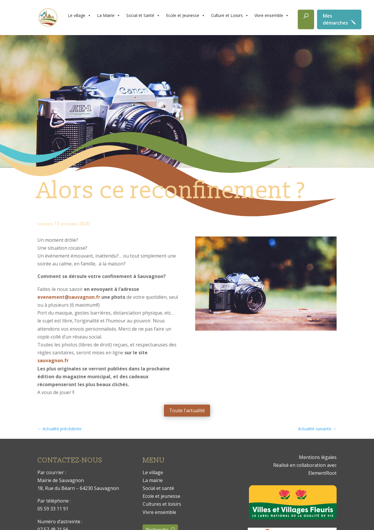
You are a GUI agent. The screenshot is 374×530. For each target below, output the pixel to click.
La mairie (153, 480)
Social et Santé (143, 15)
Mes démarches (335, 19)
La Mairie (108, 15)
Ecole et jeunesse (161, 496)
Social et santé (158, 488)
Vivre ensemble (271, 15)
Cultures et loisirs (162, 504)
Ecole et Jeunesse (185, 15)
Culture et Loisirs (230, 15)
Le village (79, 15)
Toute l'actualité (187, 410)
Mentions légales (318, 457)
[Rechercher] (306, 19)
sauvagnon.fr (53, 360)
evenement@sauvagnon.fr (68, 297)
